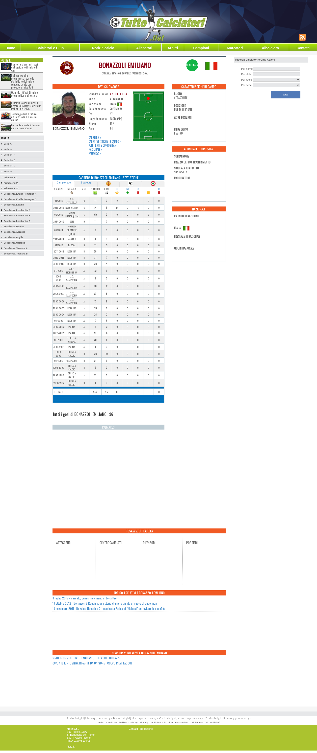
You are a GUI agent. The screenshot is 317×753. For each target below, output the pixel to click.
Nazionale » (96, 149)
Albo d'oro (270, 48)
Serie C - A (9, 155)
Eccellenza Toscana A (15, 248)
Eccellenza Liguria (14, 205)
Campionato (63, 182)
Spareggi (86, 182)
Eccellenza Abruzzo (14, 232)
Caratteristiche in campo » (105, 141)
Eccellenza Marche (14, 226)
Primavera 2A (11, 183)
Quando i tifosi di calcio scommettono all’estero (24, 94)
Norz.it (71, 746)
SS (138, 189)
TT (117, 189)
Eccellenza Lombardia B (17, 215)
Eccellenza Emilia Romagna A (20, 194)
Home (10, 48)
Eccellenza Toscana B (16, 253)
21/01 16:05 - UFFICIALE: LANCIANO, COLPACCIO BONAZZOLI (88, 658)
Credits (100, 722)
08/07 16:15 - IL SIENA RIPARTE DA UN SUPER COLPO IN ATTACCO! (92, 663)
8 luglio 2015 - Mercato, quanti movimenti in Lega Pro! (85, 598)
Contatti (303, 48)
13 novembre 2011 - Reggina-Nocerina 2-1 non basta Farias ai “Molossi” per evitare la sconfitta (109, 608)
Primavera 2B (11, 188)
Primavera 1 (10, 177)
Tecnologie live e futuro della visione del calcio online (23, 117)
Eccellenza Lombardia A (17, 210)
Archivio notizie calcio (162, 722)
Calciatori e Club (50, 48)
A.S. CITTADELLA (118, 94)
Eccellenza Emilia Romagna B (20, 199)
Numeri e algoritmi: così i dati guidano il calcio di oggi (25, 67)
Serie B (8, 149)
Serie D (8, 171)
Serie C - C (9, 165)
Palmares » (95, 153)
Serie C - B (9, 160)
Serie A (8, 144)
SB (127, 189)
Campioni (201, 48)
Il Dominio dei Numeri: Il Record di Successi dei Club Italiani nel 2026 (26, 105)
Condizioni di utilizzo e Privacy (121, 722)
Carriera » (95, 137)
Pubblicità (215, 722)
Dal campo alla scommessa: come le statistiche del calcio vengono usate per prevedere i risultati (22, 81)
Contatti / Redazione (141, 728)
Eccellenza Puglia (13, 237)
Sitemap (144, 722)
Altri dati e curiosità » (103, 145)
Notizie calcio (103, 48)
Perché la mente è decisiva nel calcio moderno (26, 127)
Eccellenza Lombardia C (17, 221)
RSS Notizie (181, 722)
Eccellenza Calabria (14, 243)
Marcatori (235, 48)
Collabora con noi (199, 722)
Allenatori (144, 48)
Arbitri (173, 48)
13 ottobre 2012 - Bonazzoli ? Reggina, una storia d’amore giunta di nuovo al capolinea (105, 603)
